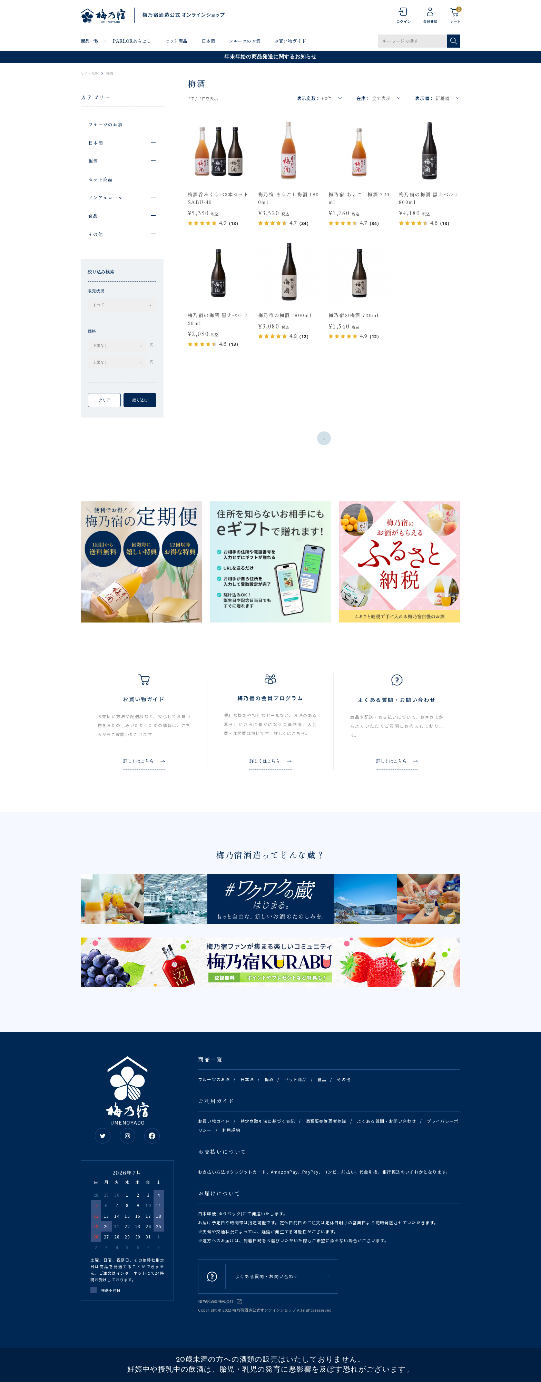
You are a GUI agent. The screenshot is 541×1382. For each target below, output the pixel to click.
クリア (104, 400)
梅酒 (269, 1079)
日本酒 (208, 41)
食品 (321, 1079)
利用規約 (231, 1130)
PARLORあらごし (132, 41)
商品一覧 (90, 41)
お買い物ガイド (290, 41)
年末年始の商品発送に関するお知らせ (270, 57)
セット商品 (176, 41)
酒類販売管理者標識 (326, 1121)
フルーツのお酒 (244, 41)
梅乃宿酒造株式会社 (216, 1301)
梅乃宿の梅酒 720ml (353, 315)
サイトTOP (90, 73)
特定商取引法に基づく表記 (267, 1121)
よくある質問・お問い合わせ (386, 1121)
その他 (344, 1079)
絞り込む (140, 400)
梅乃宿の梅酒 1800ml (285, 315)
